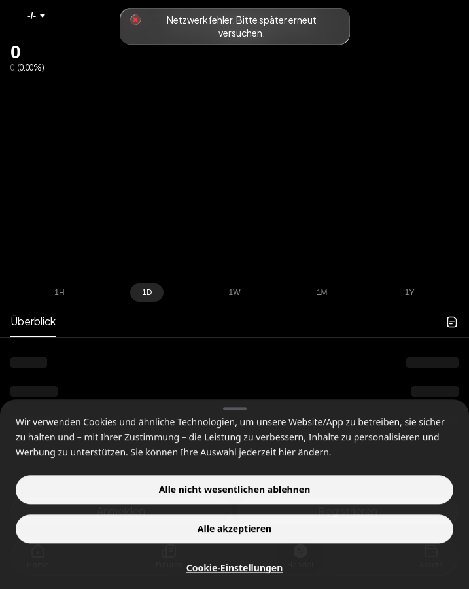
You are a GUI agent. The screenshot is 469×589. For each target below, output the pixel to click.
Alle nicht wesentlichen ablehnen (234, 512)
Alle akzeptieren (234, 551)
